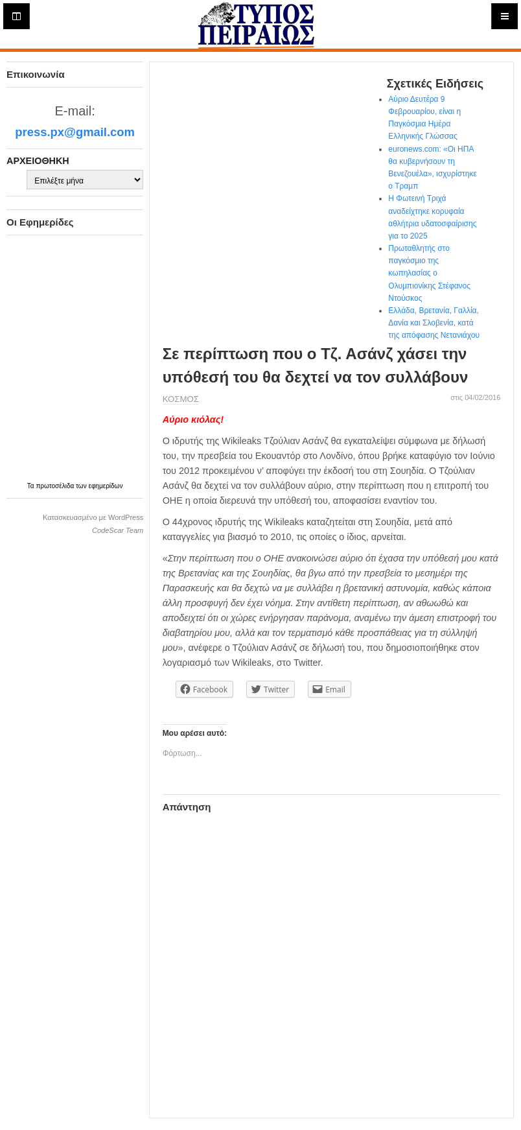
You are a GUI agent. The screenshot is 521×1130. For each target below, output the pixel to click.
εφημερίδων (105, 485)
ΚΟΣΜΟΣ (181, 399)
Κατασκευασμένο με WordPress (93, 517)
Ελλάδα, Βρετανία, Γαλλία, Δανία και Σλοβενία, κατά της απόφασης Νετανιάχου (434, 323)
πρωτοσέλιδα (56, 485)
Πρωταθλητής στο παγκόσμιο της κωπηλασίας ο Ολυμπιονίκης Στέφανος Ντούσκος (429, 273)
